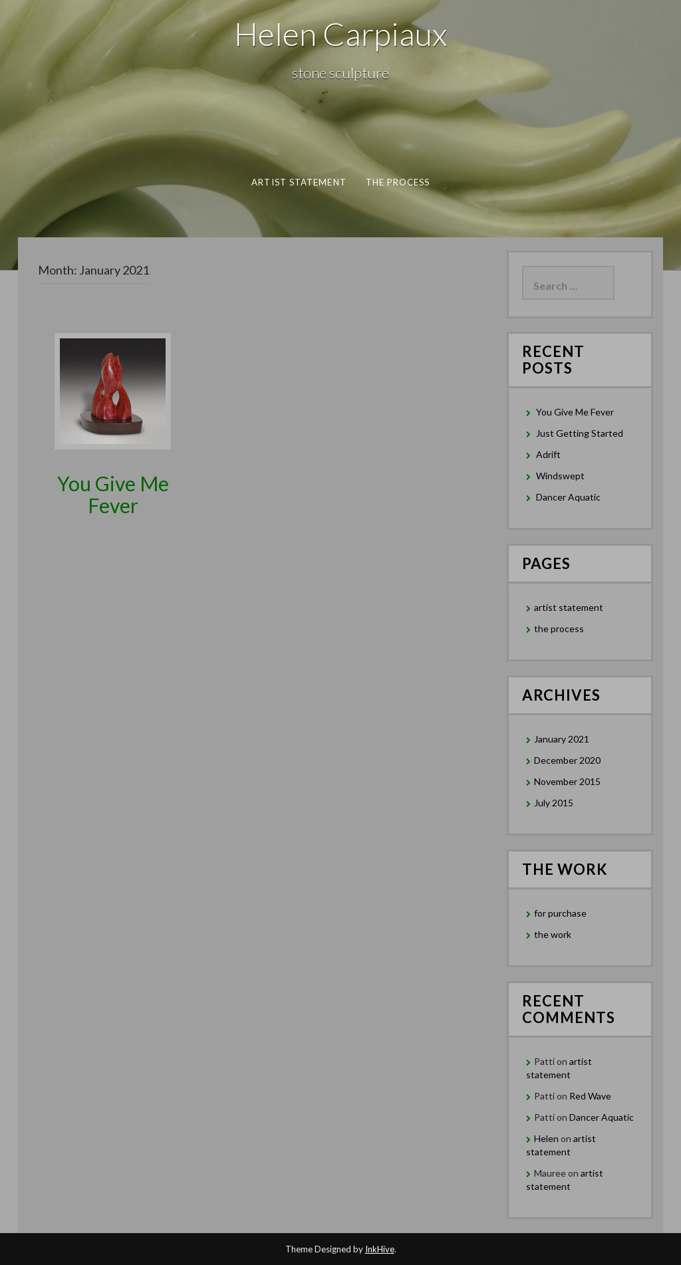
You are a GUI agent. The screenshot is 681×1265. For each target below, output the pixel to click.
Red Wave (590, 1095)
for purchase (560, 913)
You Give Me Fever (113, 494)
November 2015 (567, 781)
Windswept (560, 475)
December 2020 (567, 760)
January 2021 (561, 739)
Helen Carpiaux (340, 34)
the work (552, 934)
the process (397, 182)
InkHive (379, 1249)
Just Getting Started (579, 433)
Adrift (548, 454)
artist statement (298, 182)
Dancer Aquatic (568, 497)
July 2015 (553, 802)
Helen (546, 1138)
